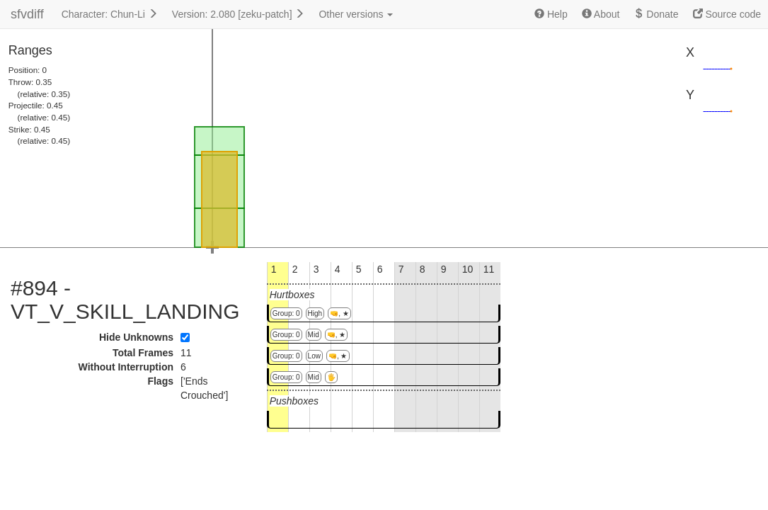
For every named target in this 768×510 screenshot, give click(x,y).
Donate (656, 14)
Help (551, 14)
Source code (727, 14)
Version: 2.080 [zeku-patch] (238, 14)
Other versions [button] (356, 14)
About (601, 14)
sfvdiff (27, 14)
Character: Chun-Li (110, 14)
